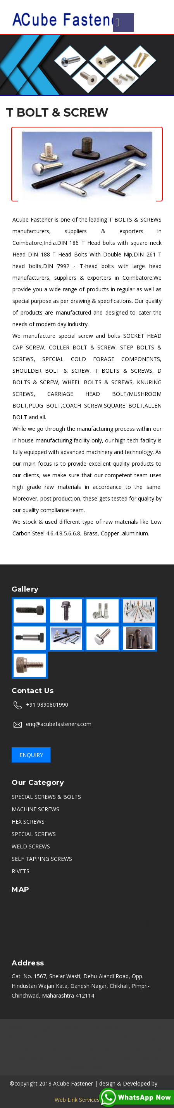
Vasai (97, 1066)
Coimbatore (92, 1057)
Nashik (73, 1028)
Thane (160, 1047)
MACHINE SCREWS (35, 809)
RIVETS (20, 871)
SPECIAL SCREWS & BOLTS (46, 796)
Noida (14, 1037)
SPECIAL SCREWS (34, 834)
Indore (36, 1037)
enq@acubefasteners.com (58, 724)
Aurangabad (103, 1028)
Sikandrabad (124, 1037)
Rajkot (154, 1037)
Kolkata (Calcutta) (86, 1047)
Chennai (134, 1028)
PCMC (50, 1047)
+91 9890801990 (47, 704)
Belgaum (125, 1057)
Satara (150, 1057)
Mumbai (16, 1028)
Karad (77, 1066)
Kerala (63, 1057)
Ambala (60, 1037)
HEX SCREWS (28, 821)
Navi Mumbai (32, 1057)
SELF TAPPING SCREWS (42, 858)
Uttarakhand (130, 1047)
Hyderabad (89, 1037)
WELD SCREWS (31, 846)
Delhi (157, 1028)
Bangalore (46, 1028)
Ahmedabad (21, 1047)
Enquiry (31, 755)
